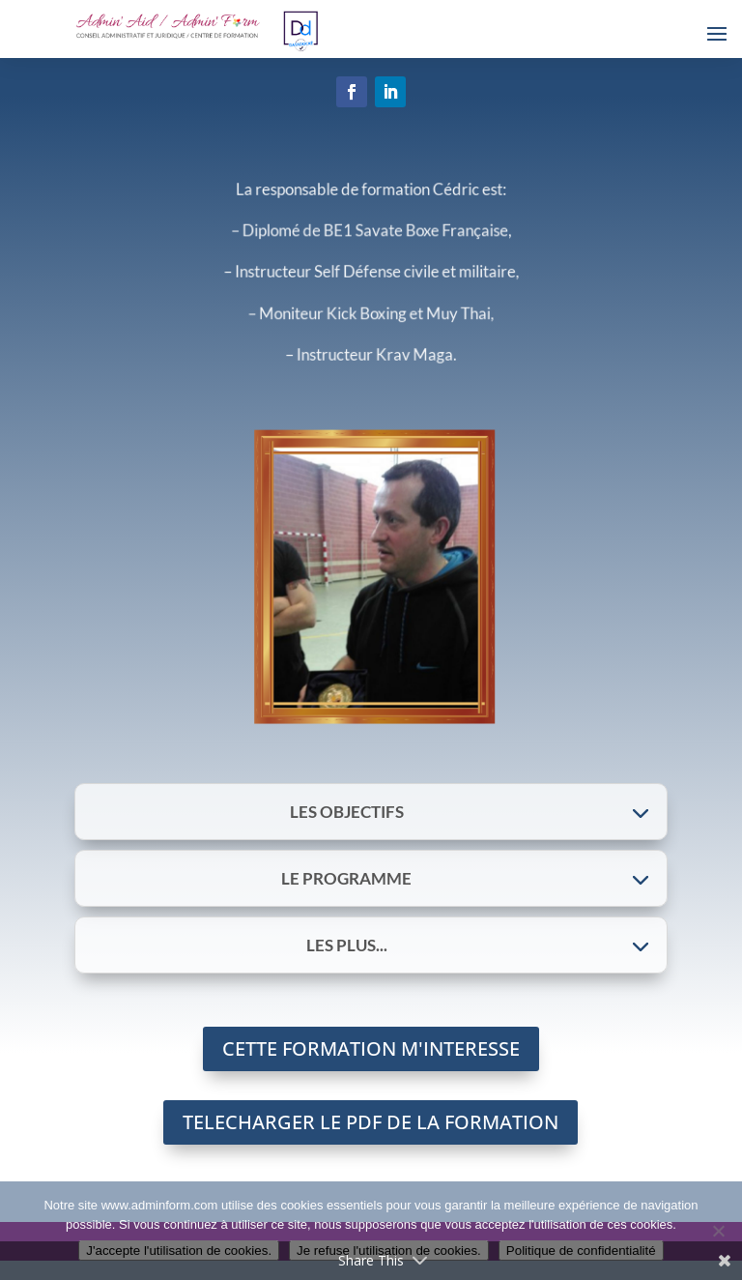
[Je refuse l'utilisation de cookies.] (718, 1230)
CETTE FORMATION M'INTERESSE (371, 1048)
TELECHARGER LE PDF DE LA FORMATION (370, 1122)
